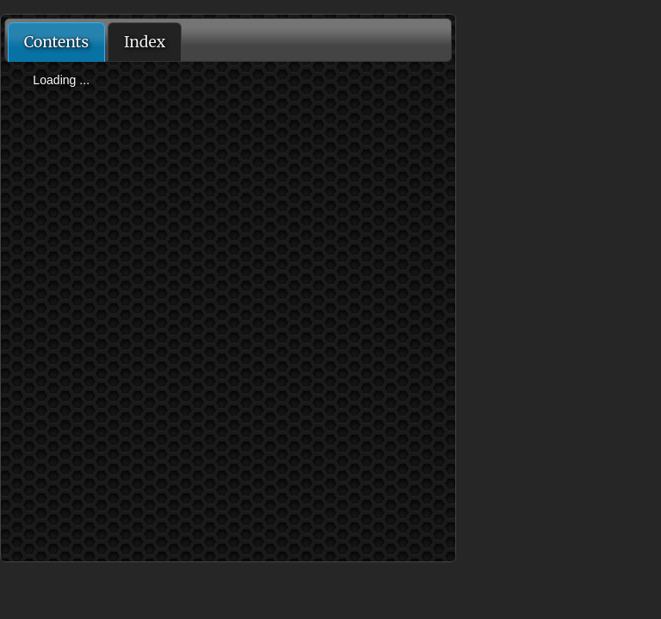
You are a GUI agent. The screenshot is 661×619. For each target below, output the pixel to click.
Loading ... (61, 80)
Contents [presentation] (57, 42)
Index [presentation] (144, 42)
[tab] (56, 42)
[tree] (227, 81)
